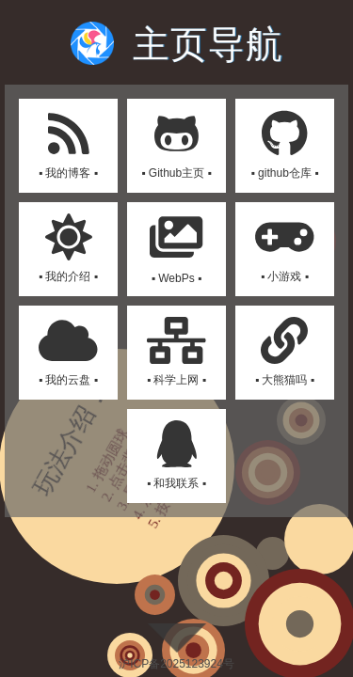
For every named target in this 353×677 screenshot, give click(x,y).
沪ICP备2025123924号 (176, 663)
